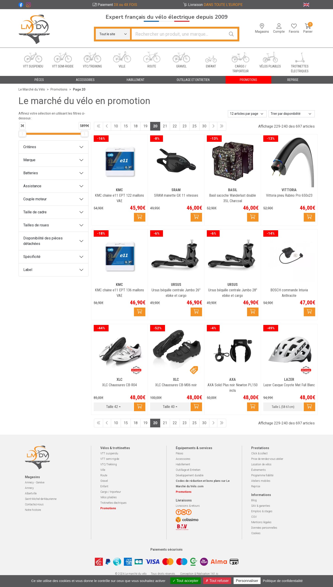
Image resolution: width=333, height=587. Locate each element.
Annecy (29, 488)
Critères (29, 147)
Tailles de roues (36, 225)
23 (185, 126)
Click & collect (259, 453)
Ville (102, 470)
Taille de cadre (35, 212)
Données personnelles (264, 527)
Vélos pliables (108, 497)
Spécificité (31, 257)
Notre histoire (33, 510)
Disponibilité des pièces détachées (43, 241)
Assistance (32, 186)
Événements (258, 470)
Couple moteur (35, 199)
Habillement (183, 464)
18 (135, 126)
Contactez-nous (34, 504)
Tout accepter (185, 581)
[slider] (22, 134)
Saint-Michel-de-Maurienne (40, 499)
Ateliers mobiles (260, 480)
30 (204, 126)
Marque (29, 160)
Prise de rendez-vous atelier (267, 459)
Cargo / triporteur (110, 491)
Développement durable (189, 475)
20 (155, 126)
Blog (254, 500)
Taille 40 (169, 407)
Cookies (256, 533)
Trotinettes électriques (113, 502)
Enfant (104, 486)
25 (194, 126)
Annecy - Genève (34, 482)
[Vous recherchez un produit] (178, 34)
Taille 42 (112, 407)
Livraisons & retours (188, 505)
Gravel (104, 480)
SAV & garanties (260, 505)
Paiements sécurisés (166, 549)
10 (116, 126)
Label (27, 270)
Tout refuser (217, 581)
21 (165, 126)
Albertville (31, 493)
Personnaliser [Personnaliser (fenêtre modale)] (247, 581)
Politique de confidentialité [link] (283, 581)
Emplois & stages (261, 511)
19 (145, 126)
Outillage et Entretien (188, 470)
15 (126, 126)
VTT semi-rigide (109, 459)
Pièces (179, 453)
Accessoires (183, 459)
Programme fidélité (262, 475)
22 (175, 126)
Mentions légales (261, 522)
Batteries (30, 173)
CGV (254, 516)
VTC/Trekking (108, 464)
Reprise (255, 486)
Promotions (248, 80)
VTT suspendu (109, 453)
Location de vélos (261, 464)
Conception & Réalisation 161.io (199, 573)
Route (103, 475)
